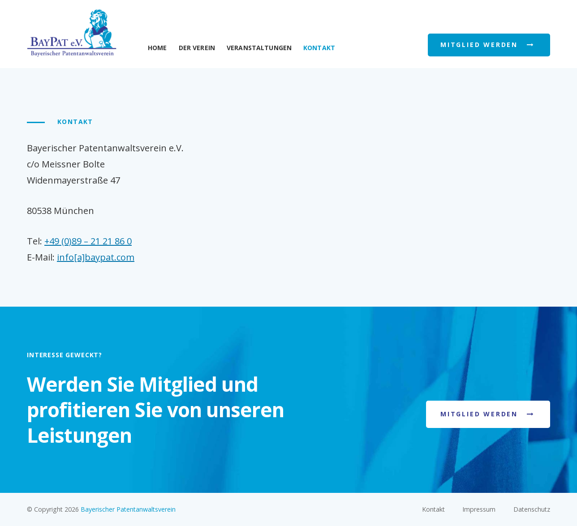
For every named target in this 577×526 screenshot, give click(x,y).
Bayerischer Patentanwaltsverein (128, 509)
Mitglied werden (479, 414)
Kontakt (433, 509)
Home (157, 47)
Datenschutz (531, 509)
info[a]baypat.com (95, 257)
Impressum (478, 509)
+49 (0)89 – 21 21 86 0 (88, 241)
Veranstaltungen (259, 47)
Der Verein (197, 47)
